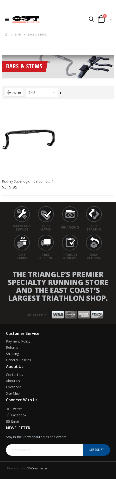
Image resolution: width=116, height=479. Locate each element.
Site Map (13, 393)
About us (13, 380)
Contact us (14, 374)
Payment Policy (18, 341)
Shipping (12, 353)
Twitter (14, 409)
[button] (53, 181)
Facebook (16, 415)
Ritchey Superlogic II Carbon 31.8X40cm (26, 181)
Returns (12, 347)
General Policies (18, 360)
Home (6, 34)
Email (12, 421)
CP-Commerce (36, 468)
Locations (14, 387)
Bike (18, 34)
